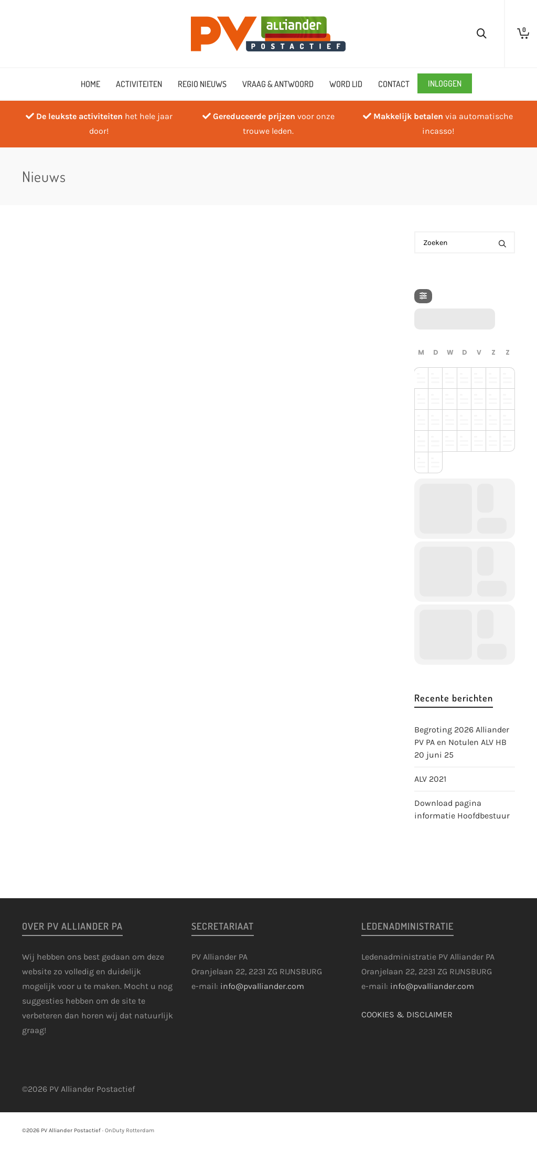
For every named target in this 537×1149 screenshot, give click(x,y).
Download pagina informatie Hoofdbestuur (462, 809)
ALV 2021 (430, 779)
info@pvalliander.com (262, 986)
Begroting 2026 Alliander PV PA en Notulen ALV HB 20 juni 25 (461, 742)
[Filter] (423, 296)
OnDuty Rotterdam (129, 1130)
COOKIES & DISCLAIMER (407, 1014)
